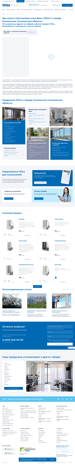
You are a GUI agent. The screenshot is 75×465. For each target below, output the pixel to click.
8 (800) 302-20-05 (34, 4)
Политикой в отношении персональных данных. (62, 340)
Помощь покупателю (48, 9)
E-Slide (30, 148)
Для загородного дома (27, 9)
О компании (64, 9)
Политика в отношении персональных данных (57, 462)
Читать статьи (8, 198)
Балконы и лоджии (11, 9)
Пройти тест (38, 198)
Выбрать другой (31, 32)
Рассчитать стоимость (40, 182)
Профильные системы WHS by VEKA (11, 152)
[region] (15, 57)
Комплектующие (38, 9)
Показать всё (37, 286)
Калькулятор (56, 5)
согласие (53, 339)
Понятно (52, 459)
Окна (4, 9)
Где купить (57, 9)
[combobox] (48, 326)
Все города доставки (13, 388)
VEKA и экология (56, 1)
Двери (19, 9)
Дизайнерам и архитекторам (42, 1)
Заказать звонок (67, 5)
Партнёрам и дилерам (30, 1)
